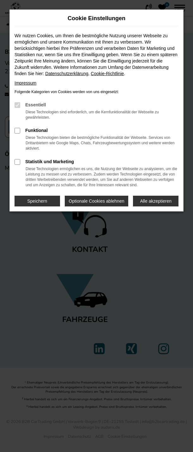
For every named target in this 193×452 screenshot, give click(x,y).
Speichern (37, 201)
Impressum (25, 83)
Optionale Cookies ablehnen (96, 201)
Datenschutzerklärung (66, 73)
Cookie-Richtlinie (107, 73)
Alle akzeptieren (156, 201)
